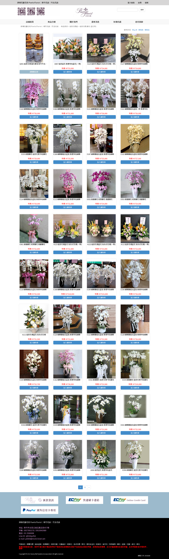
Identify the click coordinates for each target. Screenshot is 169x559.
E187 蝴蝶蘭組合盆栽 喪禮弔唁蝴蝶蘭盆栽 (103, 154)
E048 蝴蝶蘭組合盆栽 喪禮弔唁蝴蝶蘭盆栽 (36, 470)
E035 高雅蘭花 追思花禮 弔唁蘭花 (34, 154)
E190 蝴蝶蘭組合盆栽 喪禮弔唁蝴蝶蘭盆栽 (137, 289)
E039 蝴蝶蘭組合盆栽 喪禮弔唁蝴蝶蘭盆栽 (69, 425)
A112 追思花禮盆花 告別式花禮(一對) (135, 244)
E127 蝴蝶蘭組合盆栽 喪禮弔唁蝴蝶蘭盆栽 (137, 64)
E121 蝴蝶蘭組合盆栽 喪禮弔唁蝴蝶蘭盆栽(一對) (105, 109)
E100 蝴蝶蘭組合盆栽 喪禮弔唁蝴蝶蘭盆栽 (36, 380)
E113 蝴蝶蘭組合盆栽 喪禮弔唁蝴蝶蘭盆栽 (69, 199)
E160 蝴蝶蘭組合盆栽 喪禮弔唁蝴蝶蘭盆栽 (36, 109)
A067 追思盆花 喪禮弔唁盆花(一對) (67, 64)
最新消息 (95, 21)
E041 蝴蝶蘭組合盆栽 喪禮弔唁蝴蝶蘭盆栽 (137, 425)
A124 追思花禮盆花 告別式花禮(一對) (101, 64)
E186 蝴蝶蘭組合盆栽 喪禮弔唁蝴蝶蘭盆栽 (69, 154)
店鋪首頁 (30, 21)
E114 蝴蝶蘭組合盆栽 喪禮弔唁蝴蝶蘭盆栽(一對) (38, 199)
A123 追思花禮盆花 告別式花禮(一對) (68, 244)
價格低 (147, 30)
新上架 (134, 30)
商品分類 (52, 21)
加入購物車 (67, 72)
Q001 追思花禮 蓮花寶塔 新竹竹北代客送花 (36, 64)
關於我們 (73, 21)
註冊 (139, 2)
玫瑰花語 (117, 21)
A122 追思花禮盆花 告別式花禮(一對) (101, 244)
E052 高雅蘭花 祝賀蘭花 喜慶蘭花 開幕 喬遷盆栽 (105, 199)
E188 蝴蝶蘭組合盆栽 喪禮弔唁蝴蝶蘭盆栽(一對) (71, 289)
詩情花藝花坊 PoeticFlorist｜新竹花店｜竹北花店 (37, 2)
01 (80, 487)
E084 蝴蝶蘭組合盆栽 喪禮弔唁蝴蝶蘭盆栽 (69, 109)
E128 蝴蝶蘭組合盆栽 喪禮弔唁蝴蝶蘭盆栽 (137, 334)
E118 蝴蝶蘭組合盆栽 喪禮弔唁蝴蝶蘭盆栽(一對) (38, 289)
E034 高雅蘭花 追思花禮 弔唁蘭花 (135, 380)
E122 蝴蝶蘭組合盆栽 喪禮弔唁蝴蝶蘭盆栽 (103, 334)
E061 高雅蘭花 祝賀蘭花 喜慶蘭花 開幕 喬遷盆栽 (38, 244)
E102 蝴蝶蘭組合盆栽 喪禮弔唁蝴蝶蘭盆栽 (137, 154)
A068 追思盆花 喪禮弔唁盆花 (101, 470)
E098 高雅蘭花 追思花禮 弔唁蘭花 (135, 470)
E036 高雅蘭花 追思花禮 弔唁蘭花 (34, 425)
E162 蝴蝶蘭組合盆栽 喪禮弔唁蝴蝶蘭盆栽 (69, 380)
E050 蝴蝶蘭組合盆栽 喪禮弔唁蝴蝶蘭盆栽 (69, 470)
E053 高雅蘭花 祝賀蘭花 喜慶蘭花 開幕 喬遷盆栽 (139, 199)
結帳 (146, 2)
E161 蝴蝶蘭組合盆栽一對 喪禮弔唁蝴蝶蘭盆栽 (138, 109)
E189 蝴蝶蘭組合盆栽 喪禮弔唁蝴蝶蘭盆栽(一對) (105, 289)
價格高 (140, 30)
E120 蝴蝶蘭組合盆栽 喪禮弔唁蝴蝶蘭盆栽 (69, 334)
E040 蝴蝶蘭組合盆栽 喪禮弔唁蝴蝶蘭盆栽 (103, 425)
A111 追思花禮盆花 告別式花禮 (34, 334)
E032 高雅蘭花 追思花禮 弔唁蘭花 (101, 380)
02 (85, 487)
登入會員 (131, 2)
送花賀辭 (139, 21)
